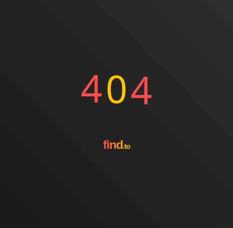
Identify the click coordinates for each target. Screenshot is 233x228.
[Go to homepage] (116, 162)
